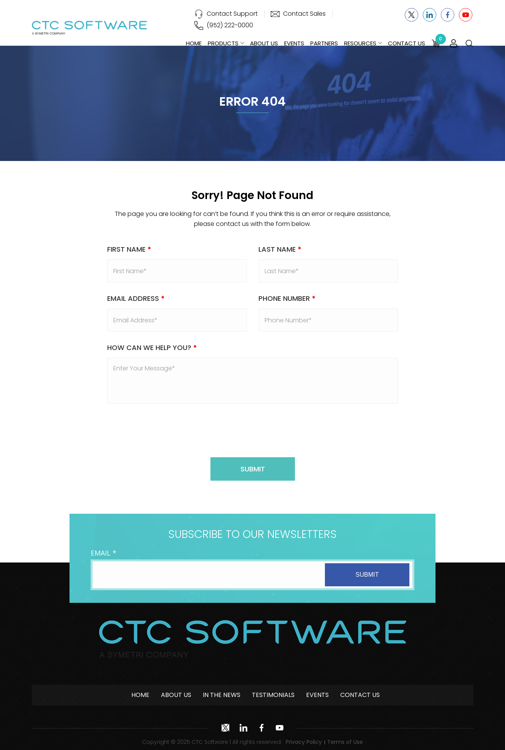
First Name (129, 249)
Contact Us (406, 43)
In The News (221, 694)
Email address (136, 298)
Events (294, 43)
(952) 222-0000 (230, 25)
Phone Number (287, 298)
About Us (264, 43)
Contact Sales (304, 13)
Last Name (279, 249)
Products (223, 43)
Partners (324, 43)
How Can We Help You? (152, 347)
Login (453, 43)
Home (194, 43)
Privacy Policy (304, 742)
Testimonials (273, 694)
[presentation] (252, 431)
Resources (360, 43)
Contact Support (232, 13)
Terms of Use (345, 742)
